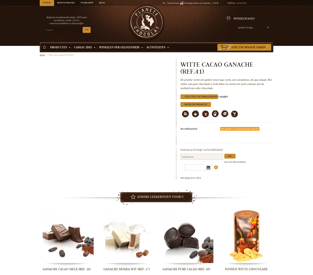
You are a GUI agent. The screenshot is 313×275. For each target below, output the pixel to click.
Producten (60, 47)
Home (42, 55)
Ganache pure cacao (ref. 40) (186, 269)
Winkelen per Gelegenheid (121, 47)
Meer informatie (195, 105)
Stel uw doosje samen (248, 47)
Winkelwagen (244, 19)
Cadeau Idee (84, 47)
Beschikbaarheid (188, 128)
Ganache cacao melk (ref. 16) (67, 269)
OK (86, 30)
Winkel (47, 3)
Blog (102, 3)
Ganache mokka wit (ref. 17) (126, 269)
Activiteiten (158, 47)
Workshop (87, 3)
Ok (230, 156)
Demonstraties (66, 3)
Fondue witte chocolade (246, 269)
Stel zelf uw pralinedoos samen (201, 97)
